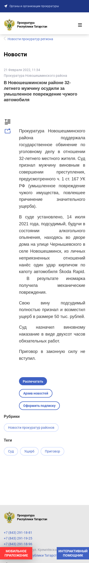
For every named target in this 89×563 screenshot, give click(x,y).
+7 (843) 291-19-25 (18, 538)
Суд (11, 451)
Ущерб (29, 451)
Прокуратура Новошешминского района (35, 75)
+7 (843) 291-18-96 (18, 544)
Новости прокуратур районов (31, 427)
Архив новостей (35, 393)
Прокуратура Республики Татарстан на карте (39, 555)
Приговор (52, 451)
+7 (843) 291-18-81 (18, 532)
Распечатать (33, 381)
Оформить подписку (39, 406)
